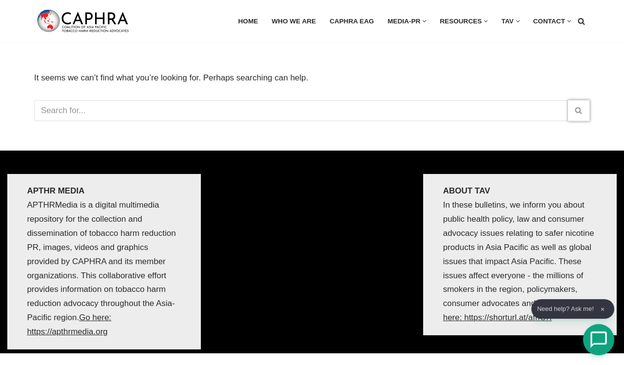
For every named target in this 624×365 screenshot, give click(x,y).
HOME (248, 21)
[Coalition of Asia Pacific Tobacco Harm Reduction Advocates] (85, 21)
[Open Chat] (598, 339)
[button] (424, 21)
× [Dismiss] (602, 309)
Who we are (294, 21)
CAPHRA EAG (352, 21)
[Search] (581, 21)
